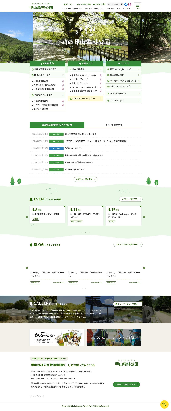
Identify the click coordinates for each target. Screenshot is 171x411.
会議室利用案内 (40, 101)
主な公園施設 (77, 69)
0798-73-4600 (83, 365)
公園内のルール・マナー (82, 98)
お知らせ (111, 8)
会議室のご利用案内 (42, 95)
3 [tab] (89, 232)
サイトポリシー (37, 396)
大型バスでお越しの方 (119, 86)
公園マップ (78, 8)
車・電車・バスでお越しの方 (121, 80)
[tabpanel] (47, 214)
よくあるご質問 (84, 4)
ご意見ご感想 (99, 4)
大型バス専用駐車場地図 (44, 85)
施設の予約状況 (40, 109)
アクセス (88, 8)
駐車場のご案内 (115, 75)
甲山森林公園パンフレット (83, 75)
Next (144, 217)
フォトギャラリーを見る (127, 304)
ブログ (129, 8)
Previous (27, 217)
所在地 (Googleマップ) (119, 69)
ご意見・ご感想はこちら (125, 384)
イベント (120, 8)
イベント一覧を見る (129, 199)
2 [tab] (85, 232)
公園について (99, 8)
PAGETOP (164, 404)
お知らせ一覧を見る (84, 179)
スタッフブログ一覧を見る (127, 244)
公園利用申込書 (40, 81)
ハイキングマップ (79, 79)
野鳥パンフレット (79, 83)
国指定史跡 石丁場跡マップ (83, 91)
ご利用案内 (66, 8)
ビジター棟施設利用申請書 (45, 105)
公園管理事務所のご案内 (44, 69)
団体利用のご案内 (41, 75)
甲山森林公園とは (116, 93)
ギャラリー (69, 4)
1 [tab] (82, 232)
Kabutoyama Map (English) (83, 87)
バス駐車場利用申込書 (43, 89)
